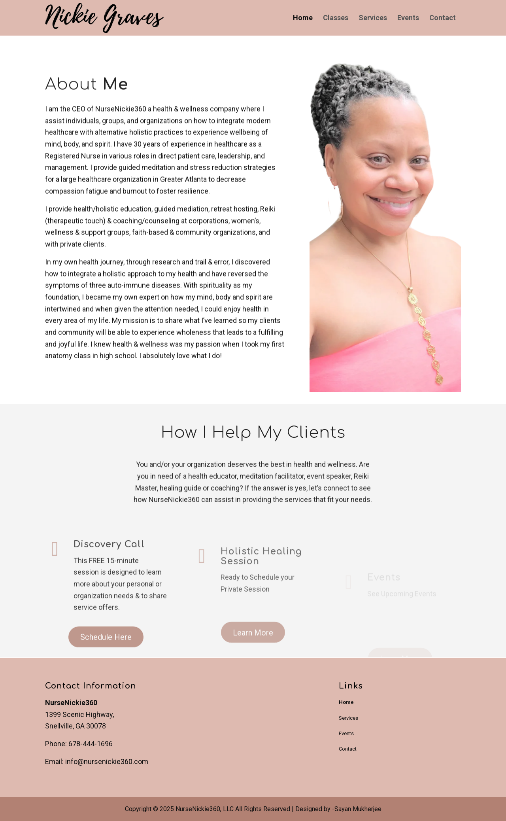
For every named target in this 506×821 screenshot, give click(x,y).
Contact (348, 749)
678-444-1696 (90, 744)
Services (348, 718)
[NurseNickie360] (104, 19)
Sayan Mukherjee (357, 809)
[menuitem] (303, 18)
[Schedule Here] (105, 655)
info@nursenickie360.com (106, 761)
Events (346, 733)
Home (346, 702)
